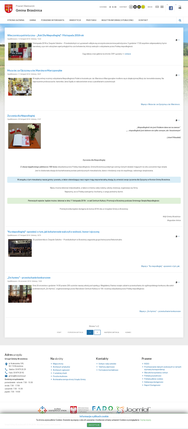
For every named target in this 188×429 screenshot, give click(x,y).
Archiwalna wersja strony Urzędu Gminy (69, 379)
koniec (128, 332)
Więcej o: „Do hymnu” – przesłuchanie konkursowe (160, 311)
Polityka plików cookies (153, 379)
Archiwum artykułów (61, 367)
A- (110, 7)
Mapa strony (58, 364)
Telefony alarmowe (107, 367)
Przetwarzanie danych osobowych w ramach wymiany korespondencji (162, 368)
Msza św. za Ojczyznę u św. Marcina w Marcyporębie (34, 70)
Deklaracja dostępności (153, 382)
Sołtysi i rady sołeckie (107, 364)
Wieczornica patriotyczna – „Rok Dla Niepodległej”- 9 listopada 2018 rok (45, 35)
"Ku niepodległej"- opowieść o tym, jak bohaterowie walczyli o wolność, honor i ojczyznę (53, 231)
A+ (115, 7)
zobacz (128, 54)
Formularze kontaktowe (108, 370)
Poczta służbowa (60, 376)
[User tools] (177, 40)
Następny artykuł (111, 332)
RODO (146, 364)
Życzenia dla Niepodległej (21, 115)
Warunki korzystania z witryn (156, 373)
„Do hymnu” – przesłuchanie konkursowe (28, 277)
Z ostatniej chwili (60, 373)
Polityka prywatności (152, 376)
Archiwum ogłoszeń (61, 370)
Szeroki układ (162, 7)
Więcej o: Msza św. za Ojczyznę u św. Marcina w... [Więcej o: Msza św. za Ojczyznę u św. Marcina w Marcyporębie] (161, 104)
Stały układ (157, 7)
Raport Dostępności (152, 385)
